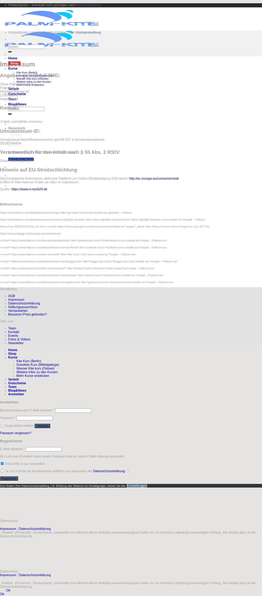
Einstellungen (137, 485)
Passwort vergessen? (15, 433)
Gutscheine (17, 383)
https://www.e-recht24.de (29, 189)
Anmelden (42, 425)
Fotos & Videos (19, 339)
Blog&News (17, 104)
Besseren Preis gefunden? (27, 314)
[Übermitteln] (9, 114)
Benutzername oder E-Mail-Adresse (27, 410)
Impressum (16, 299)
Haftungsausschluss (22, 307)
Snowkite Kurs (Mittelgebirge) (37, 364)
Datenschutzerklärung (24, 303)
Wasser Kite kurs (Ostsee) (32, 78)
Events (13, 335)
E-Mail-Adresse (12, 449)
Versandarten (18, 310)
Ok (8, 590)
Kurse (12, 68)
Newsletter (16, 343)
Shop (14, 63)
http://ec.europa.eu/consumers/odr (154, 178)
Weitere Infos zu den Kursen (33, 81)
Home (12, 58)
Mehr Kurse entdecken (32, 375)
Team (12, 328)
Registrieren (9, 478)
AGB (11, 296)
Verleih (13, 379)
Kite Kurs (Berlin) (28, 361)
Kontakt (13, 332)
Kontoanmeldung (88, 5)
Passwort (8, 418)
